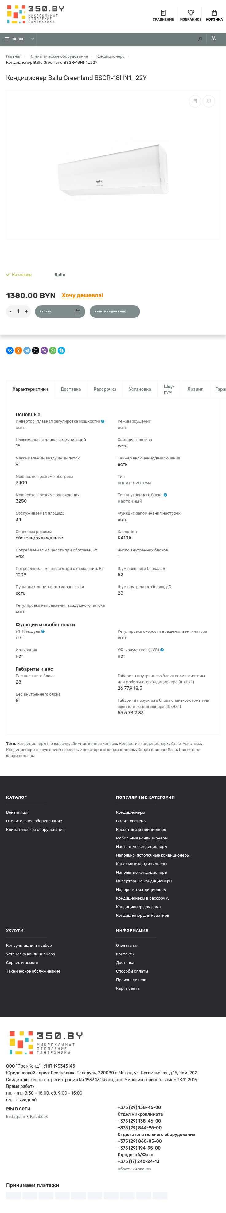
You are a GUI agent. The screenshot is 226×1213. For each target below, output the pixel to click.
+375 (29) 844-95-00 (140, 1127)
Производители (131, 979)
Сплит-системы (131, 821)
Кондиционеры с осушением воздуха (42, 749)
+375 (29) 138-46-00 (139, 1107)
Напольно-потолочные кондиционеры (152, 855)
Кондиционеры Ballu (157, 749)
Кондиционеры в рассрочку (44, 743)
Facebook (39, 1117)
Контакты (125, 954)
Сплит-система (186, 743)
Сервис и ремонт (22, 962)
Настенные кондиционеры (141, 846)
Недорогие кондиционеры (144, 743)
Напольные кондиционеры (141, 872)
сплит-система (134, 483)
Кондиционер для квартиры (143, 915)
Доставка (71, 389)
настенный (130, 501)
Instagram (15, 1117)
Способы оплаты (132, 971)
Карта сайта (127, 988)
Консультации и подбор (29, 945)
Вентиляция (17, 812)
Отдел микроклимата (140, 1114)
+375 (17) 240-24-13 (138, 1161)
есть (20, 427)
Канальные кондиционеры (141, 864)
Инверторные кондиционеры (108, 749)
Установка (140, 389)
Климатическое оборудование (35, 829)
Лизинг (195, 389)
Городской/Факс (135, 1154)
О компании (127, 945)
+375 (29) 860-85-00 (140, 1141)
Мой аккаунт (213, 38)
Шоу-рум (169, 389)
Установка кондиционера (30, 954)
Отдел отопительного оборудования (156, 1134)
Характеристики (30, 389)
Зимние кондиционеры (94, 743)
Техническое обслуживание (33, 971)
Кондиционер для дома (138, 906)
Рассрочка (105, 389)
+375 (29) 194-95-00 (139, 1148)
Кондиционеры (130, 812)
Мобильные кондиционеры (142, 838)
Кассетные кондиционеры (141, 829)
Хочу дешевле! (82, 295)
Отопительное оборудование (34, 821)
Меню (14, 39)
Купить (60, 311)
